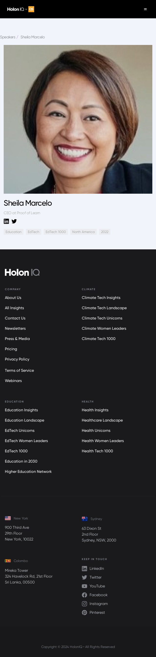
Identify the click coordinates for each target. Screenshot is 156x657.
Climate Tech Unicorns (102, 318)
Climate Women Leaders (104, 328)
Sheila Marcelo (33, 37)
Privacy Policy (17, 359)
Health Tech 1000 (97, 451)
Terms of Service (19, 370)
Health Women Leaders (103, 440)
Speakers (7, 37)
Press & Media (17, 338)
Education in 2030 (21, 461)
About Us (13, 297)
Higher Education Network (28, 471)
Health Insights (95, 410)
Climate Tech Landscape (104, 308)
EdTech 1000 (16, 451)
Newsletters (15, 328)
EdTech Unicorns (19, 430)
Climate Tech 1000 (98, 338)
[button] (145, 9)
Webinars (13, 380)
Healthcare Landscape (102, 420)
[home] (19, 9)
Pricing (11, 349)
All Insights (14, 308)
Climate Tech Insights (101, 297)
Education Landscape (24, 420)
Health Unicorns (96, 430)
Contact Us (15, 318)
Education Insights (21, 410)
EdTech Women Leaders (26, 440)
